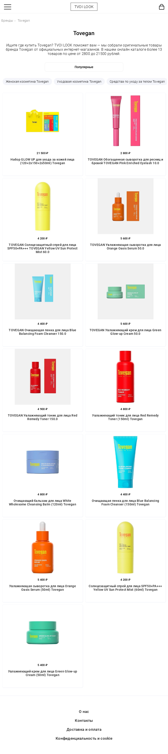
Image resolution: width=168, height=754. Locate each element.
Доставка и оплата (84, 729)
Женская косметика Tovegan (27, 81)
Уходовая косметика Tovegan (79, 81)
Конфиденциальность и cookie (84, 738)
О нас (84, 711)
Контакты (84, 720)
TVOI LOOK (84, 6)
